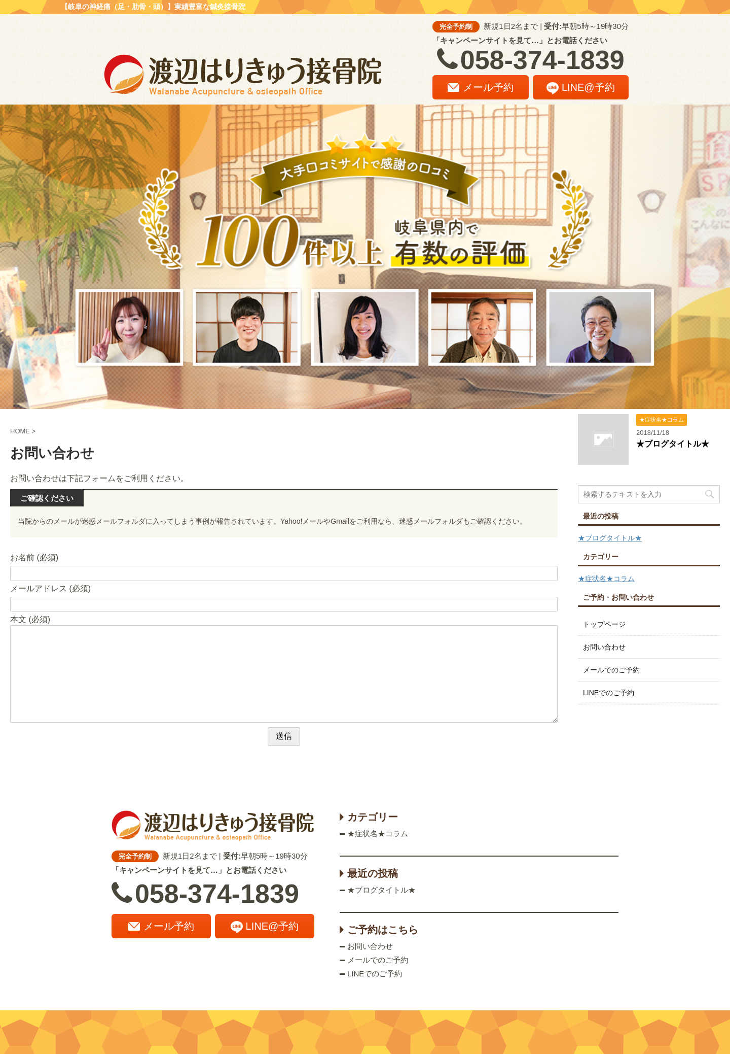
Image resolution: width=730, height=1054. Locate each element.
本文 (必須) (30, 619)
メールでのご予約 (611, 670)
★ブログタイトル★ (672, 443)
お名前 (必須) (34, 557)
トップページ (604, 624)
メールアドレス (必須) (50, 588)
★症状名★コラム (606, 578)
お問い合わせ (604, 647)
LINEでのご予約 (608, 693)
